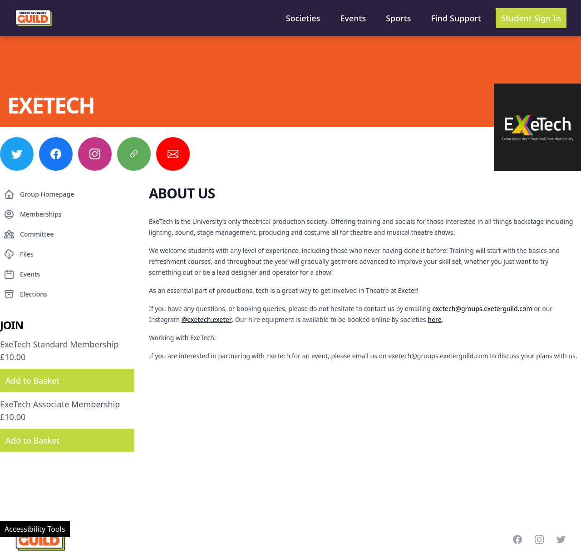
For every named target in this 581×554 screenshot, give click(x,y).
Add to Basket (32, 380)
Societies (303, 18)
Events (353, 18)
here (435, 319)
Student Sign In (531, 18)
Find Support (456, 18)
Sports (398, 18)
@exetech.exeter (207, 319)
